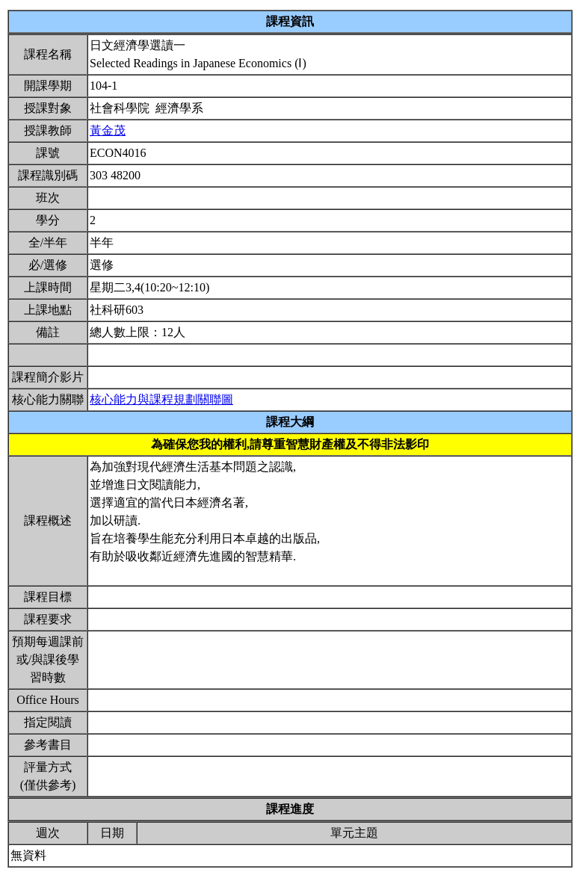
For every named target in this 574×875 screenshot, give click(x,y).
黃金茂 (108, 130)
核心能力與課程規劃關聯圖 (161, 399)
